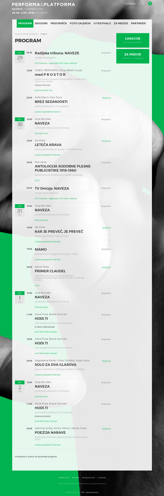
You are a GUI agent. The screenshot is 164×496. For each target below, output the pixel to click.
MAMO (41, 249)
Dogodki (41, 23)
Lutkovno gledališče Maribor (48, 111)
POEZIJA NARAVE (50, 432)
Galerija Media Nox (43, 90)
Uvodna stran (63, 477)
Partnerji (138, 23)
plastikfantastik (92, 492)
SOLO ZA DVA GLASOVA (55, 365)
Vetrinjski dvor (41, 133)
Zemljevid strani (88, 477)
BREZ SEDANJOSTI (51, 102)
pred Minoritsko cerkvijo (46, 331)
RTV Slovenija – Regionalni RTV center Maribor (56, 63)
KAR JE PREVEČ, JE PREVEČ (59, 231)
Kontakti (75, 477)
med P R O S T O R (50, 74)
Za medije (121, 23)
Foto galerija (80, 23)
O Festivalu (102, 23)
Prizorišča (59, 23)
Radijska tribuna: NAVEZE (57, 53)
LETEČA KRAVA (48, 145)
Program (25, 23)
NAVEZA (42, 123)
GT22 (37, 180)
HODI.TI (41, 318)
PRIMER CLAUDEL (50, 271)
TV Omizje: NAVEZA (52, 188)
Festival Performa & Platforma (26, 34)
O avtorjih (102, 477)
